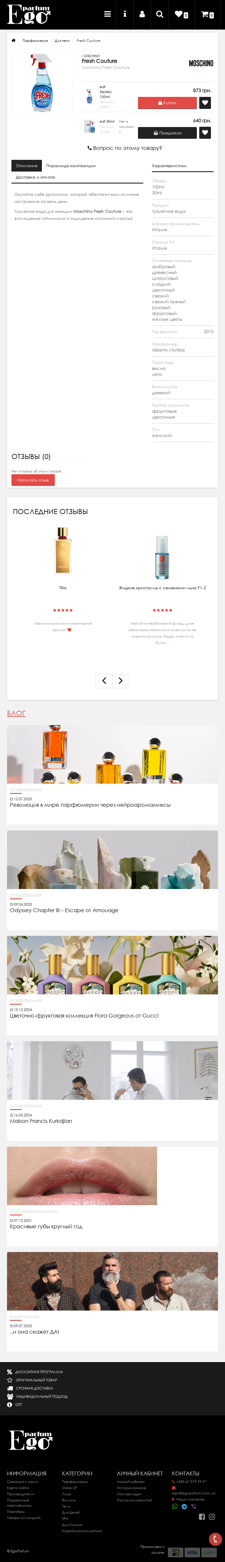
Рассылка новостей (134, 1500)
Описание (27, 166)
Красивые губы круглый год (46, 1226)
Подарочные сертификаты (19, 1503)
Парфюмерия (35, 40)
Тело (66, 1506)
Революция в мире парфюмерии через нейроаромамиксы (90, 805)
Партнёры (16, 1511)
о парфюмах (26, 789)
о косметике (24, 1316)
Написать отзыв (33, 480)
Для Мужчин (72, 1524)
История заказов (131, 1487)
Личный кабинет (131, 1481)
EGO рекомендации (34, 1211)
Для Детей (71, 1512)
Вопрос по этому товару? (125, 148)
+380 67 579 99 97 (189, 1481)
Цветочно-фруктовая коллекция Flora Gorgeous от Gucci (85, 1016)
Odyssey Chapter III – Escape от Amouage (64, 910)
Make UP (69, 1487)
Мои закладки (129, 1493)
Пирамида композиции (71, 166)
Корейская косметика (82, 1530)
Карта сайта (18, 1487)
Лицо (66, 1493)
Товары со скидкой (23, 1517)
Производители (20, 1493)
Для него (62, 40)
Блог (16, 713)
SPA (65, 1518)
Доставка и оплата (35, 177)
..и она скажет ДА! (34, 1332)
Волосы (69, 1500)
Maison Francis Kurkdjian (41, 1121)
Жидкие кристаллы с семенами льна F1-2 (162, 588)
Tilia (63, 588)
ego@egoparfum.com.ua (193, 1491)
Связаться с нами (22, 1481)
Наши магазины (188, 1499)
